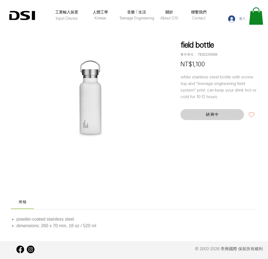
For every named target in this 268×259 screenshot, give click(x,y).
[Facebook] (20, 249)
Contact (198, 18)
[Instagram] (30, 249)
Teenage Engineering (136, 18)
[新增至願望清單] (251, 114)
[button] (256, 16)
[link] (22, 202)
